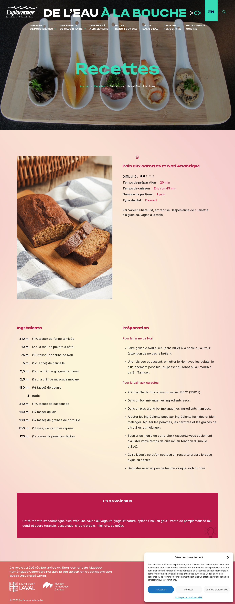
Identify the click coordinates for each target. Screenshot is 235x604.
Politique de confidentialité (188, 597)
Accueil (84, 86)
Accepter (161, 589)
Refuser (188, 589)
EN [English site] (211, 12)
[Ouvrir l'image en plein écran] (64, 301)
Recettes (99, 86)
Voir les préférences (217, 589)
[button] (228, 557)
